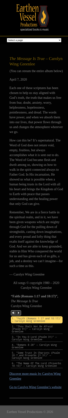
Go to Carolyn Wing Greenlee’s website (35, 387)
